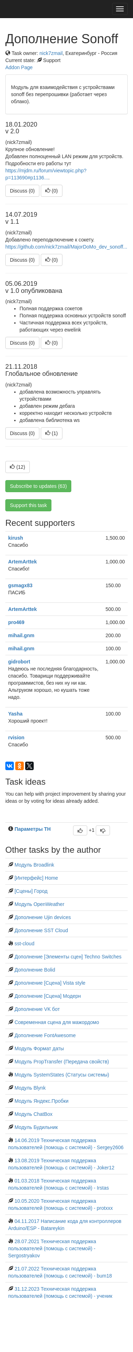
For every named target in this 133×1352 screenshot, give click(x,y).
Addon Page (19, 67)
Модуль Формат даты (39, 1048)
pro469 (16, 622)
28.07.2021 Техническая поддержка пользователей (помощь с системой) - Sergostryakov (52, 1248)
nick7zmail (50, 53)
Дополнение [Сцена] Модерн (48, 996)
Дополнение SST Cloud (41, 930)
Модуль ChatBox (33, 1114)
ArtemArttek (22, 561)
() (51, 191)
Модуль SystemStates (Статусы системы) (62, 1075)
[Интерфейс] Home (36, 878)
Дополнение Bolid (35, 970)
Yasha (15, 714)
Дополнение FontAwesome (45, 1035)
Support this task (28, 505)
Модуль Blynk (30, 1088)
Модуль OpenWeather (39, 904)
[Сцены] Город (31, 891)
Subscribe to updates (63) (38, 486)
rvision (16, 737)
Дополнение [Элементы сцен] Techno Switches (68, 956)
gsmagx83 (20, 585)
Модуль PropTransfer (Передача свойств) (62, 1061)
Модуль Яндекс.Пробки (41, 1101)
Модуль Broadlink (34, 865)
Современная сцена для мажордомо (57, 1022)
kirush (15, 538)
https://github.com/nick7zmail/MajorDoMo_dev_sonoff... (66, 247)
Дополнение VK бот (37, 1009)
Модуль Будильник (36, 1127)
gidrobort (19, 661)
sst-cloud (24, 943)
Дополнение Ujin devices (43, 917)
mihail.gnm (21, 635)
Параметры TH (33, 829)
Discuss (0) (22, 191)
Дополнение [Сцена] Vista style (50, 983)
